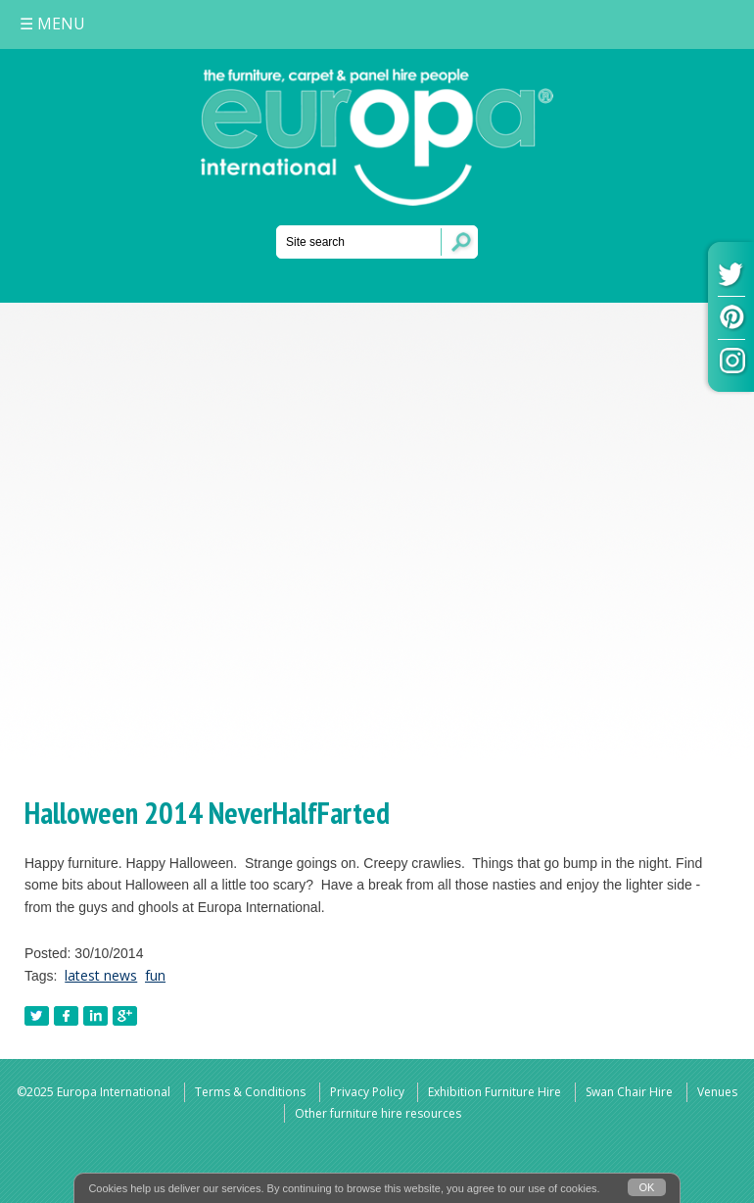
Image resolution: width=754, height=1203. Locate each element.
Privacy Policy (367, 1091)
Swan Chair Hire (629, 1091)
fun (155, 975)
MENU (52, 23)
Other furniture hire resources (378, 1113)
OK (647, 1187)
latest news (101, 975)
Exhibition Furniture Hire (494, 1091)
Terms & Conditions (250, 1091)
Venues (717, 1091)
